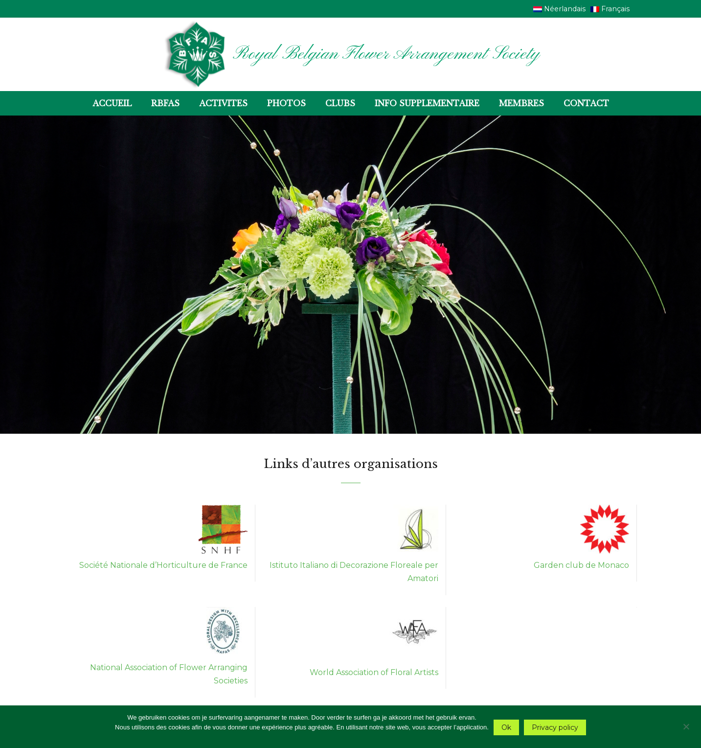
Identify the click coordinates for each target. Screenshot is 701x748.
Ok (506, 727)
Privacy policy (555, 727)
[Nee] (686, 725)
